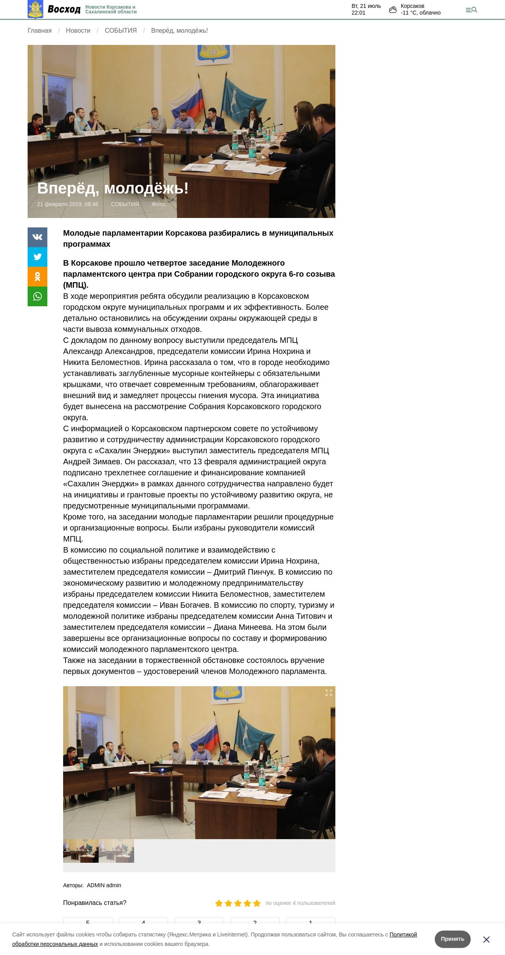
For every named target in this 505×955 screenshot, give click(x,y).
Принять (452, 939)
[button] (326, 762)
